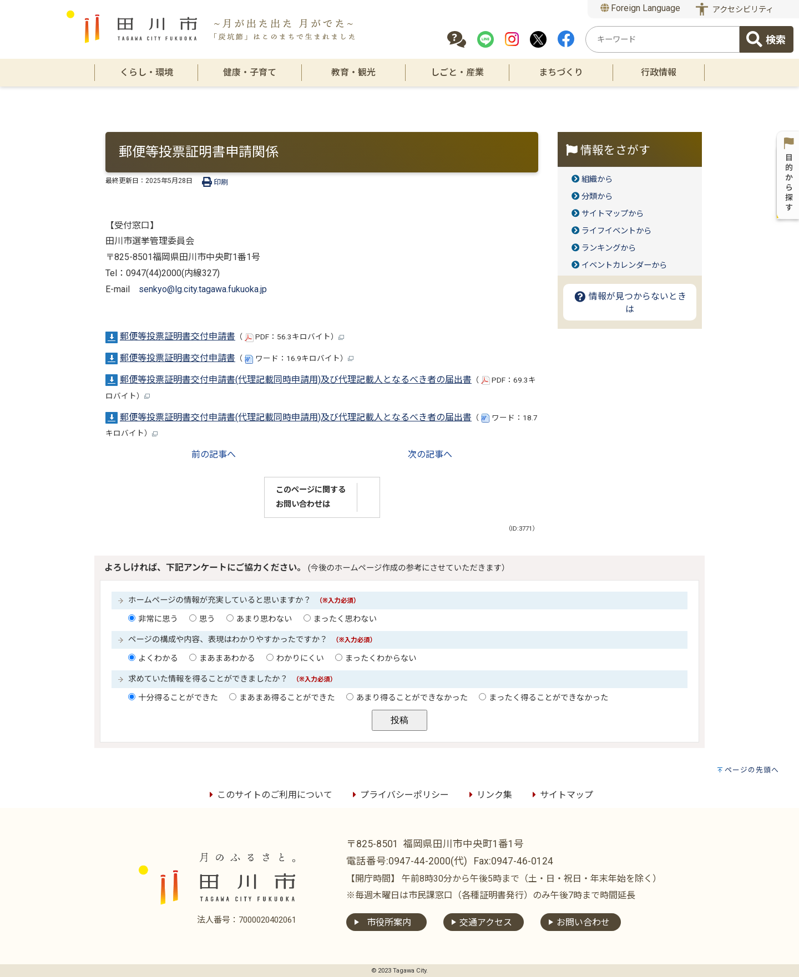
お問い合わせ (583, 922)
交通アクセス (485, 922)
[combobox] (662, 39)
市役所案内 (389, 922)
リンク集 (489, 795)
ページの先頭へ (752, 770)
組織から (597, 179)
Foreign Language (640, 8)
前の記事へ (213, 454)
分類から (597, 196)
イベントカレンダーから (624, 265)
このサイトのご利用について (269, 795)
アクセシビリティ (742, 9)
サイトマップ (561, 795)
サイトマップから (612, 213)
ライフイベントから (616, 231)
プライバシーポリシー (399, 795)
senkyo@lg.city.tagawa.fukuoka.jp (203, 289)
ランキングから (608, 248)
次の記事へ (430, 454)
